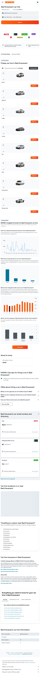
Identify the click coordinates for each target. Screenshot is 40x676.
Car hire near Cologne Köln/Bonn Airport (13, 610)
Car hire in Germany (28, 652)
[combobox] (6, 9)
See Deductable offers (6, 583)
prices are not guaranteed (30, 662)
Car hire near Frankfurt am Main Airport (13, 608)
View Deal (34, 85)
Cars (12, 652)
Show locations (35, 432)
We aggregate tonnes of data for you (20, 669)
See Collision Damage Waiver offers (9, 569)
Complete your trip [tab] (14, 599)
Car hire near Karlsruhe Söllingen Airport (13, 612)
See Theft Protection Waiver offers (9, 571)
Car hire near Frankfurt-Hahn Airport (12, 614)
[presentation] (38, 414)
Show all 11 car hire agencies (8, 479)
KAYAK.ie (8, 652)
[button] (2, 2)
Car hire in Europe (18, 652)
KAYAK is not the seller (20, 667)
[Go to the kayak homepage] (9, 2)
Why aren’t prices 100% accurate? (20, 672)
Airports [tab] (5, 599)
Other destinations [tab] (26, 599)
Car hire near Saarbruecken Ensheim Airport (14, 616)
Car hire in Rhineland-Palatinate (14, 654)
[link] (20, 347)
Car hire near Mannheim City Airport (12, 618)
